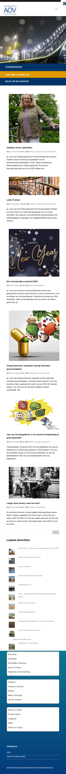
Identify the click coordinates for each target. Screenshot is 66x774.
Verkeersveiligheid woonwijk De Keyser (30, 575)
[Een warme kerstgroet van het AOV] (12, 633)
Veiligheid (12, 719)
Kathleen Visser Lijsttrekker (19, 148)
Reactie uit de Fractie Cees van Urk (29, 557)
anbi (9, 752)
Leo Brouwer (14, 151)
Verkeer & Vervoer (16, 686)
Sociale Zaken (14, 714)
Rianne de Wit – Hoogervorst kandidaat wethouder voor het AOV (38, 548)
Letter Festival (13, 200)
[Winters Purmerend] (12, 569)
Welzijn (11, 691)
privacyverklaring (16, 757)
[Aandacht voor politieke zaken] (9, 639)
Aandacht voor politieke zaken (21, 639)
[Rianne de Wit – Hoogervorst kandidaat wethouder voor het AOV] (12, 551)
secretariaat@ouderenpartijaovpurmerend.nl (30, 768)
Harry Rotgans (15, 204)
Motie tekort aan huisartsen (26, 603)
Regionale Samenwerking (19, 672)
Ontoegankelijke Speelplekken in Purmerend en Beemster (36, 621)
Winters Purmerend (24, 566)
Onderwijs (12, 659)
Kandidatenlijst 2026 (24, 585)
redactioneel (40, 151)
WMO (10, 723)
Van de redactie (50, 151)
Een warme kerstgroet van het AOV (29, 630)
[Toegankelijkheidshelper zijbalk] (63, 2)
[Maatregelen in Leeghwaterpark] (12, 646)
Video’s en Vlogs (15, 727)
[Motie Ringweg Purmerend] (12, 615)
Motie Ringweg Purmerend (26, 612)
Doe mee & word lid (17, 75)
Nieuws (32, 151)
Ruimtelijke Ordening (17, 663)
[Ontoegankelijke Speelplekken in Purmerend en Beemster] (12, 624)
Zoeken (55, 532)
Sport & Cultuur (51, 204)
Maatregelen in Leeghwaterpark (28, 643)
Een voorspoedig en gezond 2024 (22, 281)
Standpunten (13, 67)
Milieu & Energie (35, 442)
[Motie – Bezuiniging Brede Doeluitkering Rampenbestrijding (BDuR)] (12, 596)
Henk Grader (14, 285)
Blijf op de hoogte (17, 81)
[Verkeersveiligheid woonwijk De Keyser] (12, 578)
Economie (12, 654)
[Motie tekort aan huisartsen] (12, 606)
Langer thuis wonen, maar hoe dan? (23, 503)
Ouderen (33, 507)
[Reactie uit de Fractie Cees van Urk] (12, 560)
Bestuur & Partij (15, 710)
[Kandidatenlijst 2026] (12, 587)
